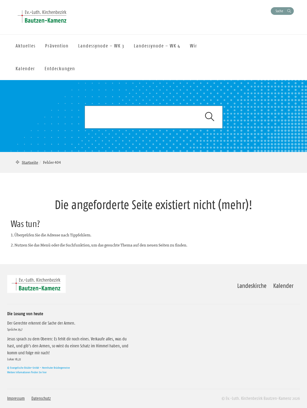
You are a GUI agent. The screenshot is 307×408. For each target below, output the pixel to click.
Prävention (57, 46)
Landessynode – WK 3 (101, 46)
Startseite (30, 162)
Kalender (283, 286)
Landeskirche (251, 286)
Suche (279, 11)
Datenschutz (41, 398)
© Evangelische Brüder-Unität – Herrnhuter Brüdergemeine (38, 367)
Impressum (16, 398)
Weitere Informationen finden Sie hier (27, 372)
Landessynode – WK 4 (157, 46)
